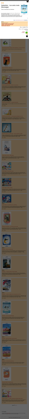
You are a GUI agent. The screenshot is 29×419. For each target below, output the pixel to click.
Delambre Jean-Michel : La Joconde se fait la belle (8, 23)
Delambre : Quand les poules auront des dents (7, 24)
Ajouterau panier (23, 32)
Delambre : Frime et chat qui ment (6, 25)
